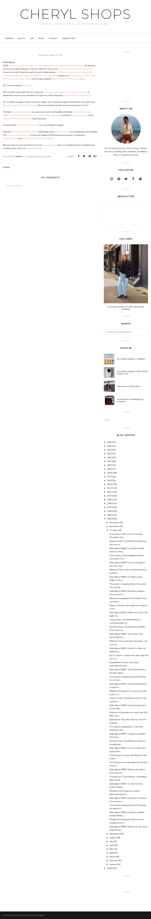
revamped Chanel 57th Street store (75, 69)
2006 (109, 511)
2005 (109, 515)
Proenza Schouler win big (19, 135)
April (111, 852)
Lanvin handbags (34, 148)
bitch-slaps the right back (34, 75)
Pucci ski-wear (76, 75)
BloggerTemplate (38, 915)
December (114, 522)
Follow (107, 420)
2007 (109, 507)
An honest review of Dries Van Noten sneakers (125, 307)
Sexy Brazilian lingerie (22, 112)
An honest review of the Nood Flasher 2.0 (132, 372)
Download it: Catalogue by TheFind (130, 400)
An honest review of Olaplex (131, 359)
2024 (109, 449)
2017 (109, 476)
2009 (109, 499)
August (112, 837)
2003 (109, 868)
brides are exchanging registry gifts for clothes (65, 92)
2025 (109, 446)
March (112, 856)
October (113, 530)
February (113, 860)
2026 (109, 442)
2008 (109, 503)
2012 (109, 488)
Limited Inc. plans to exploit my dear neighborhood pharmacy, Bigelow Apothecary (46, 65)
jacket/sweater (10, 138)
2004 (109, 518)
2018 (109, 472)
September (114, 833)
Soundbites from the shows (25, 131)
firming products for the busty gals (38, 138)
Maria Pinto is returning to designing (68, 78)
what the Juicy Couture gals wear (42, 115)
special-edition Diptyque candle (17, 118)
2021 (109, 461)
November (114, 526)
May (111, 849)
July (111, 841)
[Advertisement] (126, 76)
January (112, 864)
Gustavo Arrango (80, 115)
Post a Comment (14, 185)
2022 (109, 457)
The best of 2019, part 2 (129, 386)
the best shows (62, 131)
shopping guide (49, 145)
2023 (109, 453)
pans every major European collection (20, 105)
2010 (109, 495)
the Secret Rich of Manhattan (77, 95)
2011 (109, 492)
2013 (109, 484)
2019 (109, 469)
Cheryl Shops (75, 14)
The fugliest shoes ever (28, 125)
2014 (109, 480)
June (111, 845)
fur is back (27, 85)
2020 (109, 465)
